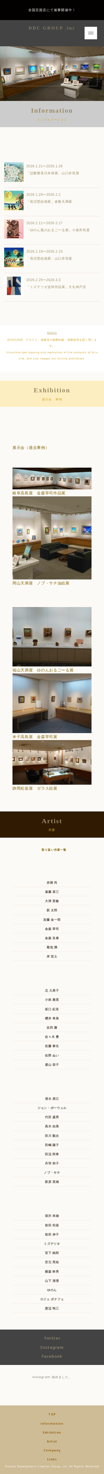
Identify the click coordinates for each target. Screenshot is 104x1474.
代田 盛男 (52, 1117)
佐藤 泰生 (52, 1046)
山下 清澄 (52, 1281)
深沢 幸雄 (52, 1216)
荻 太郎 (52, 910)
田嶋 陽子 (52, 1145)
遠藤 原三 (52, 892)
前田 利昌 (52, 1225)
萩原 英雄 (52, 1182)
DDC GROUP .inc (52, 28)
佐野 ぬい (52, 1055)
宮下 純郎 (52, 1253)
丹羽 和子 (52, 1163)
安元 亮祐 (52, 1262)
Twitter (52, 1338)
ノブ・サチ (52, 1172)
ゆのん (52, 1290)
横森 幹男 (52, 1271)
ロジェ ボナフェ (52, 1299)
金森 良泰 (52, 938)
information (52, 1423)
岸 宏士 (52, 956)
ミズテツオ (52, 1243)
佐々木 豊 (52, 1037)
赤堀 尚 (52, 882)
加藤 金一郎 (51, 919)
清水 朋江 (52, 1098)
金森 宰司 (52, 929)
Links (52, 1459)
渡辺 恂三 (52, 1308)
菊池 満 (52, 947)
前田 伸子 (52, 1234)
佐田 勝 (52, 1027)
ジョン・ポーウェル (52, 1108)
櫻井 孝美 (52, 1018)
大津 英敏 (52, 901)
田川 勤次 (52, 1136)
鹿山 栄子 (52, 1064)
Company (52, 1450)
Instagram (52, 1347)
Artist (52, 1441)
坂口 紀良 (52, 1009)
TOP (51, 1414)
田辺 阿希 (52, 1154)
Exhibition (52, 1432)
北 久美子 (52, 990)
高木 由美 (52, 1126)
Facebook (52, 1356)
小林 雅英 (52, 999)
